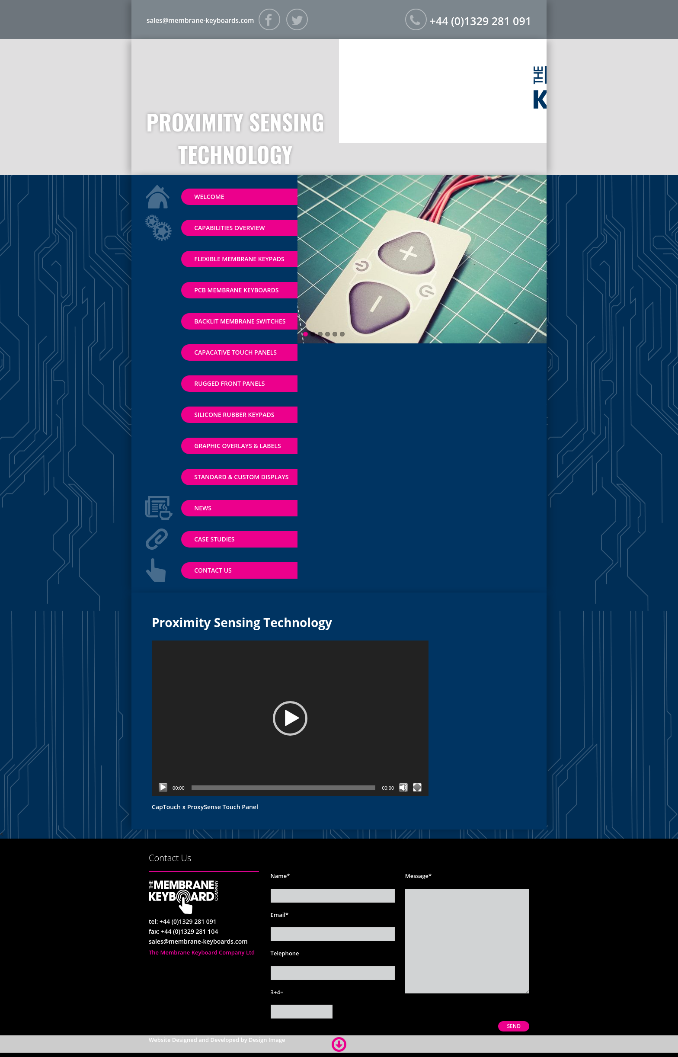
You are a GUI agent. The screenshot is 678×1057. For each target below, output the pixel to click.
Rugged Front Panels (229, 383)
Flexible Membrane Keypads (239, 259)
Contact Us (213, 570)
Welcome (209, 196)
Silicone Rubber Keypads (234, 414)
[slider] (283, 787)
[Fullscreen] (417, 787)
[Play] (163, 787)
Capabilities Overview (229, 228)
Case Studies (214, 539)
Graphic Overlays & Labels (237, 446)
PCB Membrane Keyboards (236, 290)
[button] (290, 718)
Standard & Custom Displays (241, 477)
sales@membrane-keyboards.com (210, 20)
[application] (290, 718)
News (202, 508)
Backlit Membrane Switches (239, 321)
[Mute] (403, 787)
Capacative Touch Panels (235, 352)
